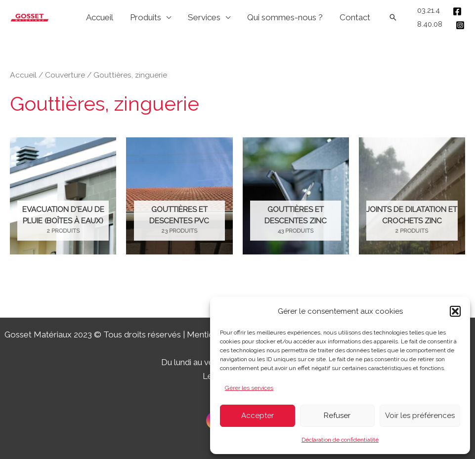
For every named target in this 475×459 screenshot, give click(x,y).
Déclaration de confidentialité (340, 439)
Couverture (65, 75)
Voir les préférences (420, 415)
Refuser (337, 415)
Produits (145, 17)
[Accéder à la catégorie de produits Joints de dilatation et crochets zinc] (412, 195)
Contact (355, 17)
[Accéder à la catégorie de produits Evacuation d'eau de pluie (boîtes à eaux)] (63, 195)
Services (204, 17)
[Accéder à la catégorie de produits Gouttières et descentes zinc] (296, 195)
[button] (455, 311)
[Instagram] (460, 25)
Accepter (257, 415)
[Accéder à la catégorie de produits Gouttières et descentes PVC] (179, 195)
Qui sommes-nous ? (285, 17)
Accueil (99, 17)
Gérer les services (249, 387)
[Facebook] (457, 11)
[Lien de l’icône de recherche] (393, 17)
